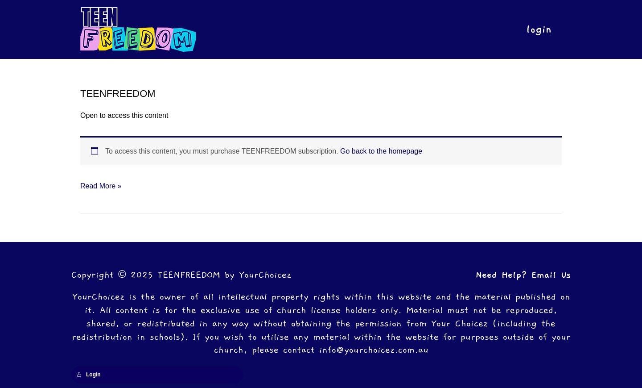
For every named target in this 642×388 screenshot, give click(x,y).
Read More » (101, 184)
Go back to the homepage (381, 151)
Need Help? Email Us (523, 275)
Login (89, 374)
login (536, 29)
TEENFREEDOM (118, 93)
